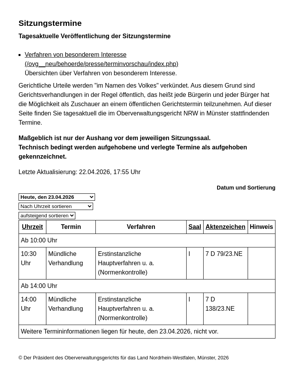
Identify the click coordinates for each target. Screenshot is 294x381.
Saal (195, 227)
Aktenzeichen (225, 227)
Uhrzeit (32, 227)
